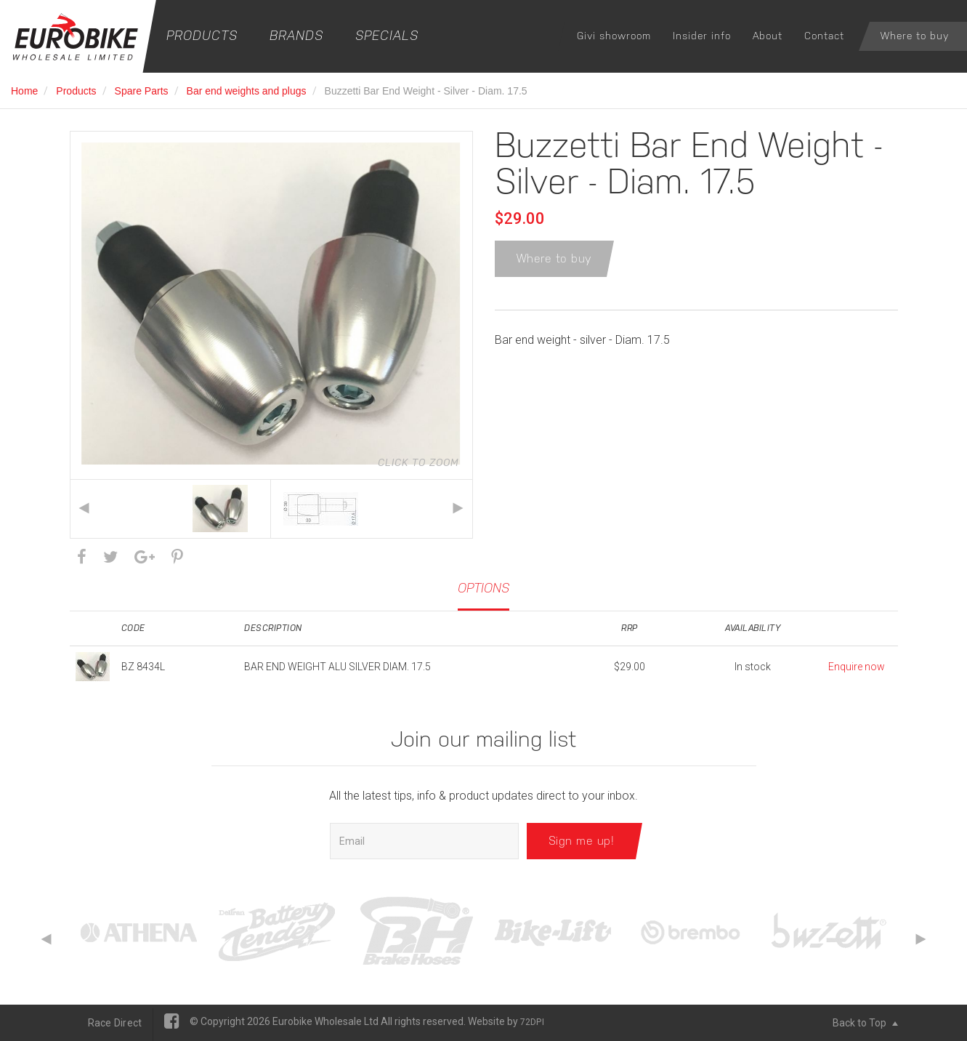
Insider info (702, 35)
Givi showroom (614, 35)
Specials (386, 35)
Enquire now (856, 666)
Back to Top (865, 1023)
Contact (824, 35)
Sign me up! (582, 841)
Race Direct (115, 1023)
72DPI (532, 1022)
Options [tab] (483, 587)
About (767, 35)
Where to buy (915, 35)
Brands (296, 35)
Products (202, 35)
